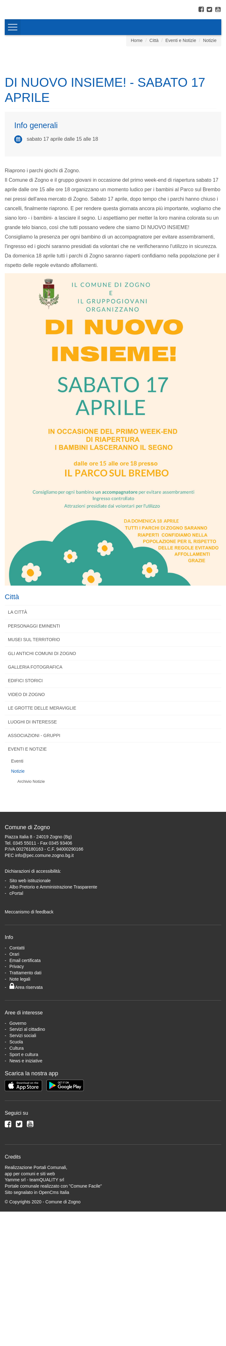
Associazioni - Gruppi (34, 735)
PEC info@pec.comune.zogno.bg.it (39, 855)
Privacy (16, 966)
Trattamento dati (25, 972)
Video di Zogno (26, 694)
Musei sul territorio (34, 639)
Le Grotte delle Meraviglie (42, 708)
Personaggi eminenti (34, 626)
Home (137, 40)
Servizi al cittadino (27, 1029)
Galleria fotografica (35, 667)
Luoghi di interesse (32, 721)
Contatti (17, 947)
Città (154, 40)
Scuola (16, 1041)
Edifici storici (25, 680)
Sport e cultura (23, 1054)
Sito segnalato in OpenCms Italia (37, 1192)
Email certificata (25, 960)
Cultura (16, 1048)
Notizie (210, 40)
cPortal (16, 893)
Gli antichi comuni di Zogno (42, 653)
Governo (18, 1023)
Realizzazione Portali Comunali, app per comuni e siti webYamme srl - (36, 1174)
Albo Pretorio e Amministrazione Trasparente (53, 886)
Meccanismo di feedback (29, 911)
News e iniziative (25, 1060)
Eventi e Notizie (180, 40)
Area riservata (26, 987)
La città (17, 612)
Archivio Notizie (31, 781)
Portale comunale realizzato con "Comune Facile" (53, 1186)
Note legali (19, 979)
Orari (14, 954)
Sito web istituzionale (30, 880)
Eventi (17, 761)
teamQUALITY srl (46, 1179)
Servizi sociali (22, 1035)
